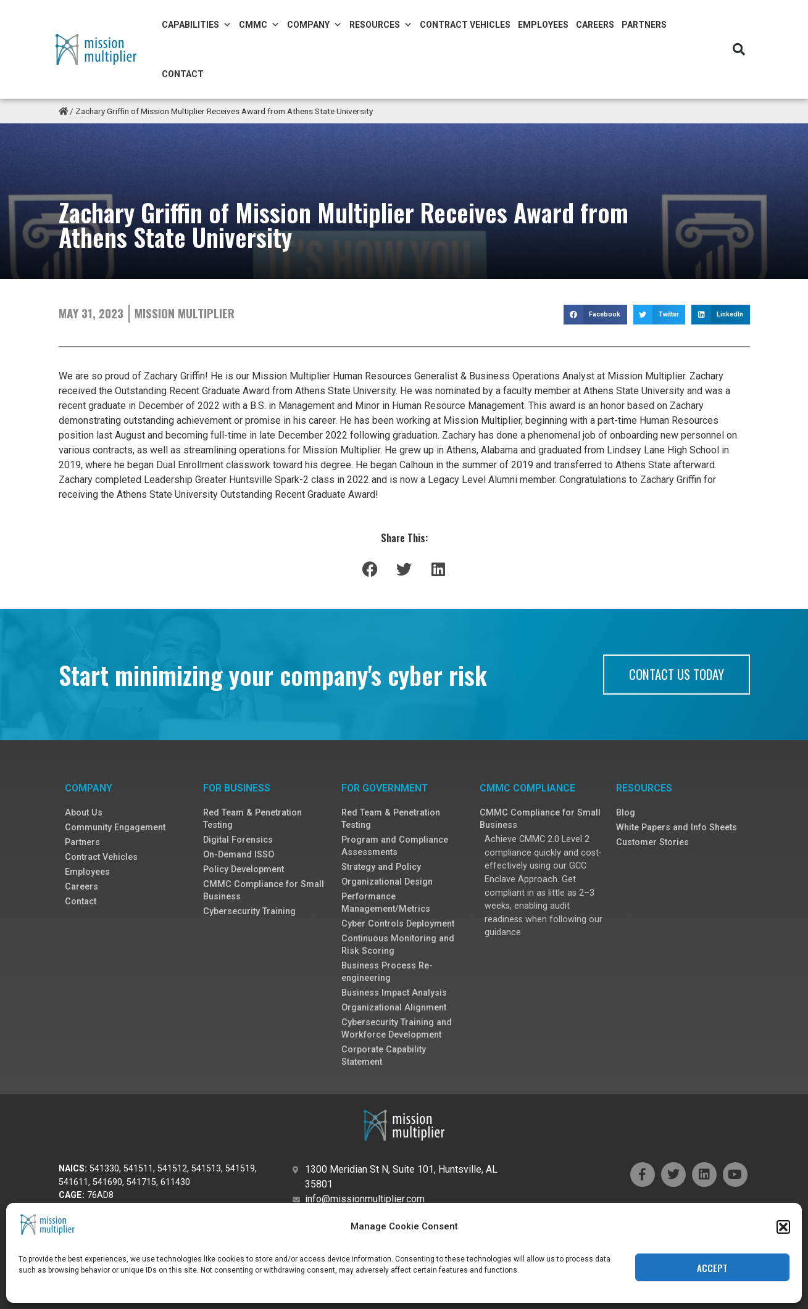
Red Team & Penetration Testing (252, 818)
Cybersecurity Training (249, 911)
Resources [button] (380, 24)
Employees (543, 25)
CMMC (259, 24)
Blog (625, 812)
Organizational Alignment (393, 1007)
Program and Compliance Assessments (394, 846)
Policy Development (243, 869)
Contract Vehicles (465, 25)
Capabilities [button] (196, 24)
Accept (712, 1267)
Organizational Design (387, 882)
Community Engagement (115, 827)
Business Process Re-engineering (387, 971)
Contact (183, 74)
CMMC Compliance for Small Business (263, 890)
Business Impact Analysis (394, 993)
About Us (83, 812)
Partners (644, 25)
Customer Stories (652, 842)
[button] (783, 1227)
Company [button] (314, 24)
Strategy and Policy (381, 867)
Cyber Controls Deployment (397, 924)
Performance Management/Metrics (385, 902)
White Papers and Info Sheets (676, 827)
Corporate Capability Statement (383, 1055)
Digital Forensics (238, 840)
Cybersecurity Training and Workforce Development (396, 1028)
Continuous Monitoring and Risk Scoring (397, 944)
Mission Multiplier (185, 313)
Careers (595, 25)
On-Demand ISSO (238, 854)
